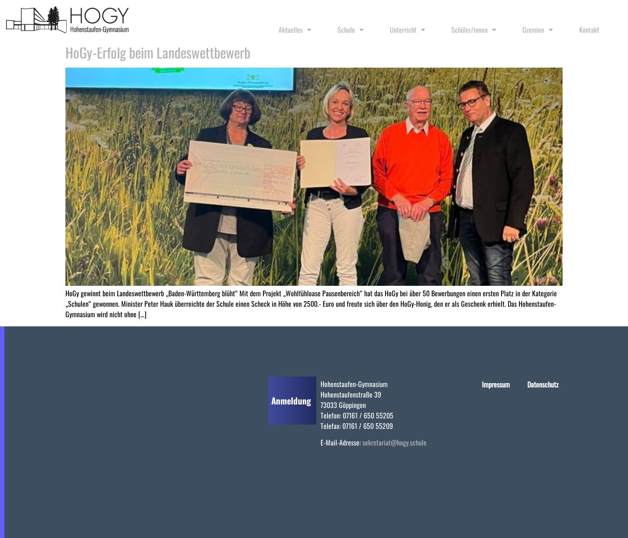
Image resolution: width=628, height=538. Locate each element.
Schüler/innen (473, 30)
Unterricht (407, 30)
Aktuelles (295, 30)
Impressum (496, 384)
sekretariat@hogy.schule (394, 442)
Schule (351, 30)
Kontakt (589, 29)
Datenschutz (543, 384)
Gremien (537, 30)
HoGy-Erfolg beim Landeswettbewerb (157, 52)
